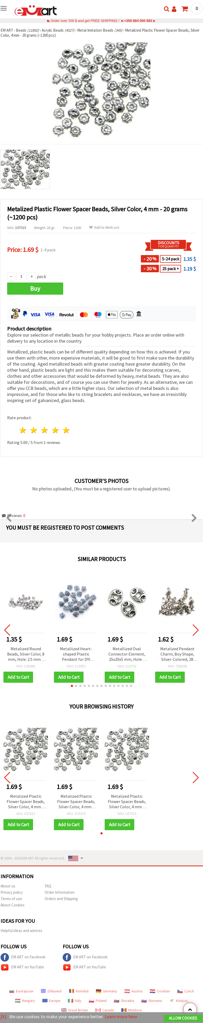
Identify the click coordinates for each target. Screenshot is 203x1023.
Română (79, 991)
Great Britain (74, 1010)
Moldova (131, 1010)
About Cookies (13, 904)
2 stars (34, 430)
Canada (104, 1010)
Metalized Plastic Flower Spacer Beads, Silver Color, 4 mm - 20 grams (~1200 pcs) (26, 801)
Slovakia (124, 1000)
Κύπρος (178, 1000)
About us (8, 885)
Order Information (60, 892)
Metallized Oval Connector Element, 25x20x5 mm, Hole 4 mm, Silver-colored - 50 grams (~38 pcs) (126, 654)
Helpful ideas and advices (21, 930)
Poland (98, 1000)
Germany (106, 991)
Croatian (160, 991)
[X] (3, 1017)
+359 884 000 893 (138, 21)
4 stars (55, 430)
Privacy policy (12, 892)
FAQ (48, 885)
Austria (133, 991)
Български (21, 991)
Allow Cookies (183, 1018)
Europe (51, 1000)
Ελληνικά (51, 991)
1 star (23, 430)
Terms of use (11, 898)
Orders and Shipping (61, 898)
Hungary (25, 1000)
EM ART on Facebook (23, 957)
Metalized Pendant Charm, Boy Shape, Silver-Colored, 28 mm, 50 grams (177, 654)
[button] (72, 686)
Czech (185, 991)
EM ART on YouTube (22, 967)
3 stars (44, 430)
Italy (74, 1000)
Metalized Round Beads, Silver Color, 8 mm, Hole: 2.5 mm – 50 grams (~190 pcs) (25, 654)
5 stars (66, 430)
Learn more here (121, 1017)
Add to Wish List (104, 228)
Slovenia (151, 1000)
